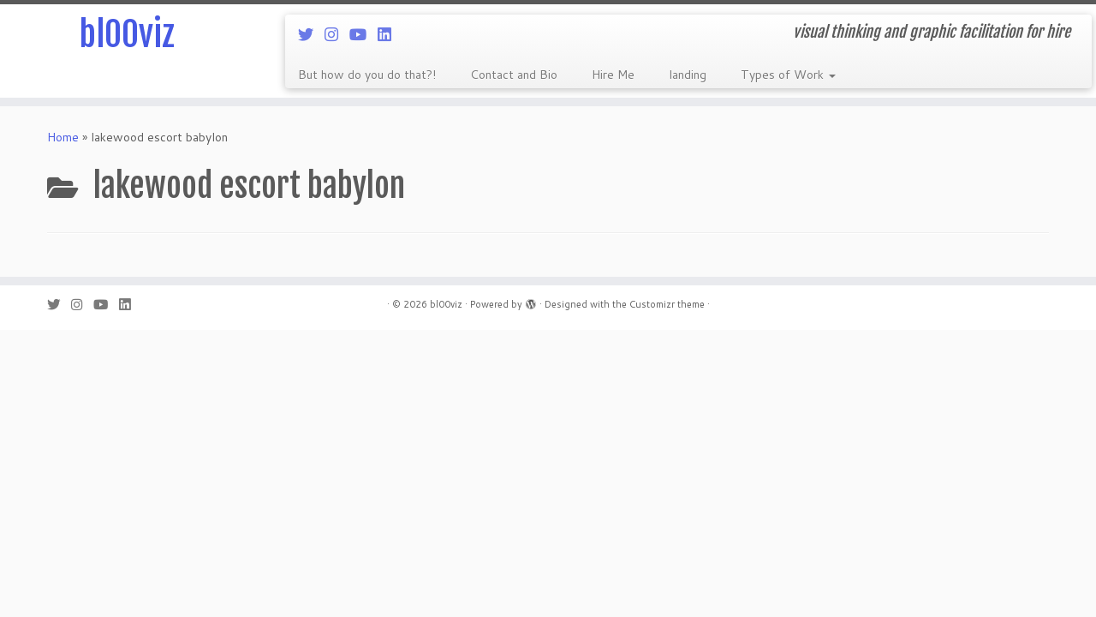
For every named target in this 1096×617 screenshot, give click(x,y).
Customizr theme (667, 304)
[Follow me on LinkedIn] (390, 34)
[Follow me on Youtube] (363, 34)
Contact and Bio (513, 74)
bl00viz (127, 34)
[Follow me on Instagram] (337, 34)
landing (687, 74)
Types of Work (788, 74)
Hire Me (613, 74)
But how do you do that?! (367, 74)
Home (63, 137)
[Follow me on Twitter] (311, 34)
